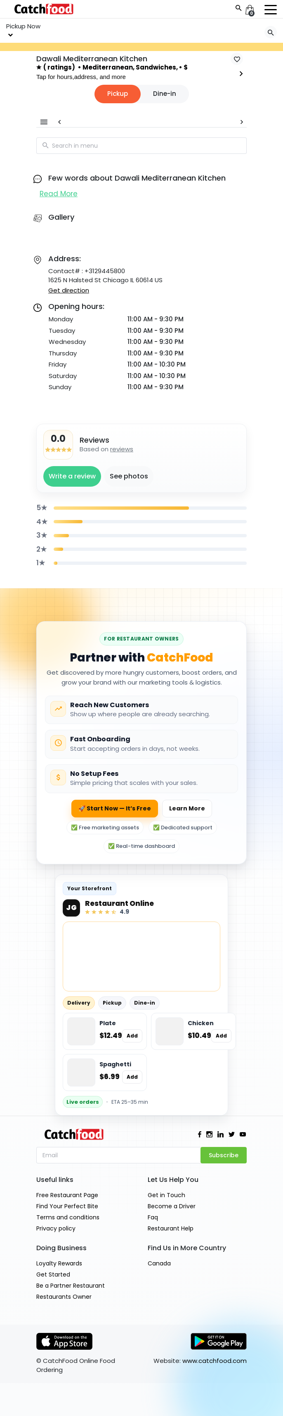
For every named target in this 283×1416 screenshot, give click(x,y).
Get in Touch (166, 1195)
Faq (153, 1217)
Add (132, 1035)
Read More (59, 194)
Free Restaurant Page (67, 1195)
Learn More (187, 808)
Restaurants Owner (64, 1297)
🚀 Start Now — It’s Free (114, 808)
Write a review (72, 476)
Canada (159, 1263)
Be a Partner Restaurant (70, 1285)
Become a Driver (172, 1206)
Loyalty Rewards (59, 1263)
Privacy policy (55, 1228)
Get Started (53, 1274)
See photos (129, 476)
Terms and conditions (67, 1217)
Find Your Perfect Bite (67, 1206)
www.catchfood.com (214, 1360)
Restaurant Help (170, 1228)
